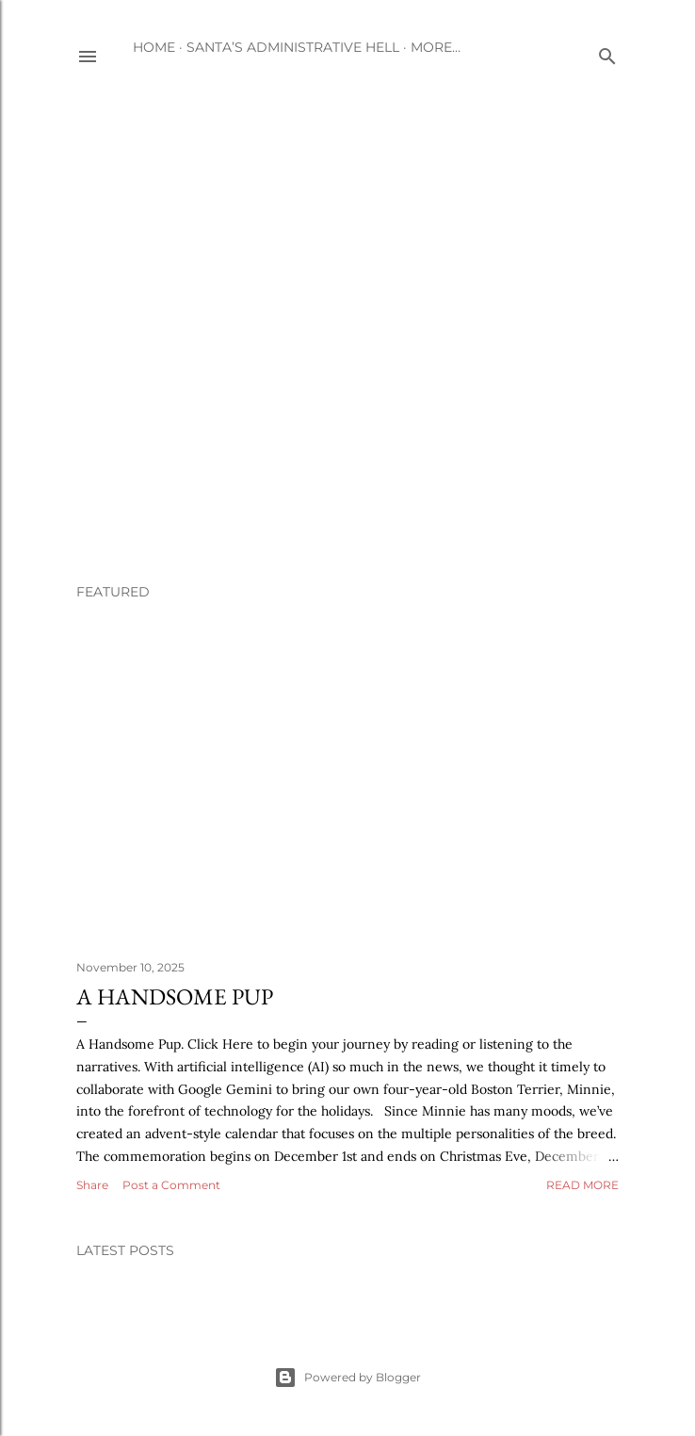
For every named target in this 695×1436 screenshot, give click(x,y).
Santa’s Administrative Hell (292, 47)
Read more (582, 1185)
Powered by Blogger (347, 1377)
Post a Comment (171, 1185)
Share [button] (92, 1185)
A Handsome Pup (174, 996)
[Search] (607, 52)
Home (154, 47)
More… (436, 47)
